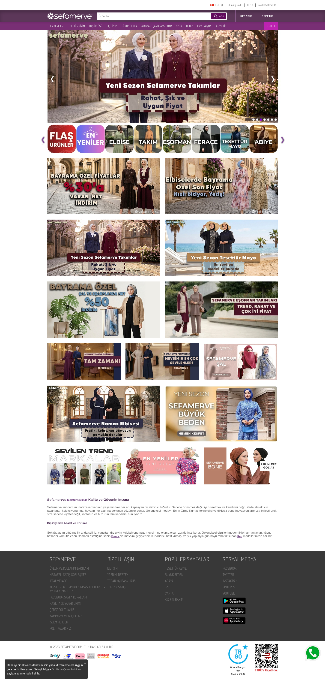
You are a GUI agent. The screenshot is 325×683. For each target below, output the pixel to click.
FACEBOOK (229, 568)
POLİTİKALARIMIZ (60, 628)
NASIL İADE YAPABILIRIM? (65, 603)
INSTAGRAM (230, 581)
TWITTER (228, 575)
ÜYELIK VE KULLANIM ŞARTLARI (69, 568)
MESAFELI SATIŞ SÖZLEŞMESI (68, 575)
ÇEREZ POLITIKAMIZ (62, 610)
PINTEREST (230, 587)
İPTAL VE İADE (58, 581)
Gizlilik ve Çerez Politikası (66, 669)
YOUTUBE (229, 593)
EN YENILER (56, 26)
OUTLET (271, 26)
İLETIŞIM (112, 568)
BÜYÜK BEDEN (129, 26)
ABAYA (169, 581)
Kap (239, 536)
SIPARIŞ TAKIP (235, 5)
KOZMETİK (220, 26)
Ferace (115, 536)
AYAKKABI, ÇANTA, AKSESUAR (156, 26)
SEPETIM (267, 16)
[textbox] (147, 16)
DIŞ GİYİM (112, 26)
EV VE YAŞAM (204, 26)
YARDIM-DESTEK (267, 5)
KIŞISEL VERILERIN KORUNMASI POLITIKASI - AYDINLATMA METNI (77, 589)
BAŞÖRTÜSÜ (95, 26)
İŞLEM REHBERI (59, 622)
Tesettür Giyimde (77, 500)
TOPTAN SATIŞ (116, 587)
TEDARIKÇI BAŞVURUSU (122, 581)
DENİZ (189, 26)
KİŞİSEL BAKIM (174, 599)
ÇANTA (169, 593)
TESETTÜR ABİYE (176, 568)
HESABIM (246, 16)
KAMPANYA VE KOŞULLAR (65, 616)
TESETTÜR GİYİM (76, 26)
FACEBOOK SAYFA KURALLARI (68, 597)
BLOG (250, 5)
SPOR (179, 26)
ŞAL (167, 587)
